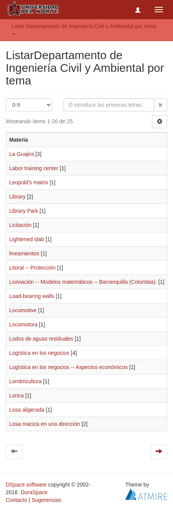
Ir (160, 105)
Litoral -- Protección (32, 268)
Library (17, 197)
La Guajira (21, 154)
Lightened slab (26, 239)
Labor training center (33, 168)
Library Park (23, 211)
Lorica (16, 395)
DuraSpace (34, 492)
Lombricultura (25, 381)
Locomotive (23, 310)
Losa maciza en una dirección (44, 424)
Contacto (16, 500)
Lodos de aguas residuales (41, 339)
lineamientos (24, 253)
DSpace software (26, 485)
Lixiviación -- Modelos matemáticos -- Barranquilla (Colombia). (83, 282)
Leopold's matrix (28, 182)
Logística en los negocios (39, 353)
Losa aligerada (26, 410)
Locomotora (23, 324)
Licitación (20, 225)
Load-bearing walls (31, 296)
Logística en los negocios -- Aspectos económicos (68, 367)
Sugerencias (46, 500)
